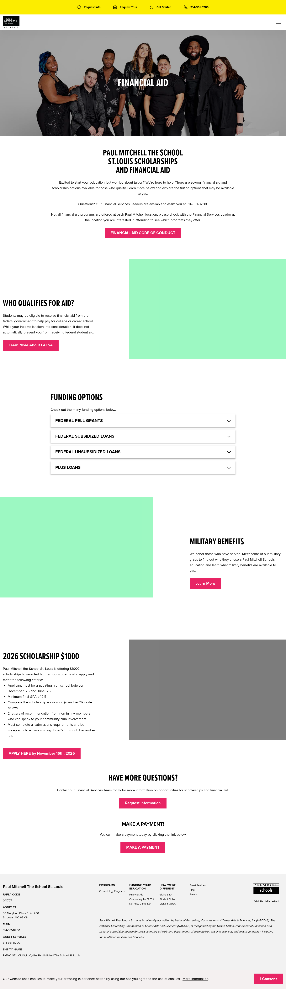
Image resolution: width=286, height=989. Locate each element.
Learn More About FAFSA (31, 345)
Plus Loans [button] (68, 467)
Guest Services (198, 885)
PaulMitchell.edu (270, 901)
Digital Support (168, 903)
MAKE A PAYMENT (143, 847)
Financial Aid (136, 894)
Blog (192, 890)
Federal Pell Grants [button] (79, 420)
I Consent (268, 979)
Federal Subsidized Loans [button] (84, 436)
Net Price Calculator (140, 903)
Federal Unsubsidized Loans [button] (87, 451)
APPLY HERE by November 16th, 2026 (42, 753)
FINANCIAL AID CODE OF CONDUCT (143, 233)
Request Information (143, 803)
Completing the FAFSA (141, 899)
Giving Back (166, 894)
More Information (195, 979)
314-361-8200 (11, 930)
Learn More (205, 583)
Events (193, 894)
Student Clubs (167, 899)
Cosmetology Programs (111, 891)
